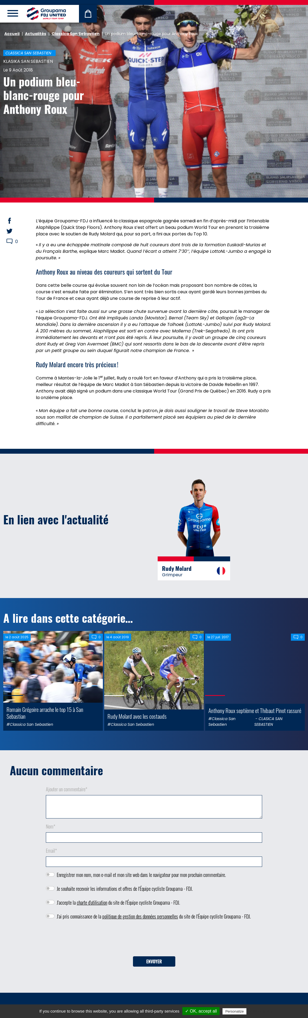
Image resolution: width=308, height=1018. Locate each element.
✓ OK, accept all (201, 1011)
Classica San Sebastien (76, 33)
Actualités (35, 33)
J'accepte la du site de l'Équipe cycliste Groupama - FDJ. (118, 902)
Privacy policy (260, 1011)
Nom (50, 826)
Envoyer (154, 961)
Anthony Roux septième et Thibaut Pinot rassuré (254, 710)
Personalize (234, 1011)
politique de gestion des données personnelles (140, 916)
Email (51, 850)
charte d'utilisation (92, 902)
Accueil (12, 33)
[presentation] (154, 940)
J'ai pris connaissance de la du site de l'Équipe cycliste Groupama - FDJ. (154, 916)
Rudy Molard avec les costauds (137, 716)
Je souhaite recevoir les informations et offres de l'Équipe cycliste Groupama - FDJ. (125, 888)
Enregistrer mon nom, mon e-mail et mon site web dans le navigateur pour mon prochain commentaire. (141, 874)
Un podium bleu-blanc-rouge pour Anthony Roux (43, 95)
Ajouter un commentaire (66, 789)
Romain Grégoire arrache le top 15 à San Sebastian (45, 712)
